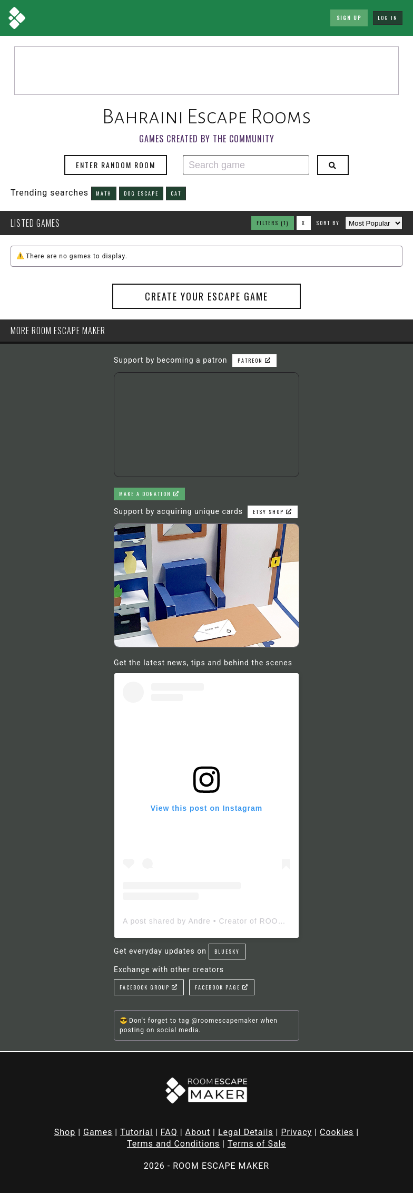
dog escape (141, 193)
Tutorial (136, 1132)
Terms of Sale (257, 1144)
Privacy (296, 1132)
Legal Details (245, 1132)
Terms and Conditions (173, 1144)
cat (176, 193)
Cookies (336, 1132)
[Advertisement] (206, 70)
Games (97, 1132)
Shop (64, 1132)
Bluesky (227, 951)
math (104, 193)
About (198, 1132)
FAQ (169, 1132)
